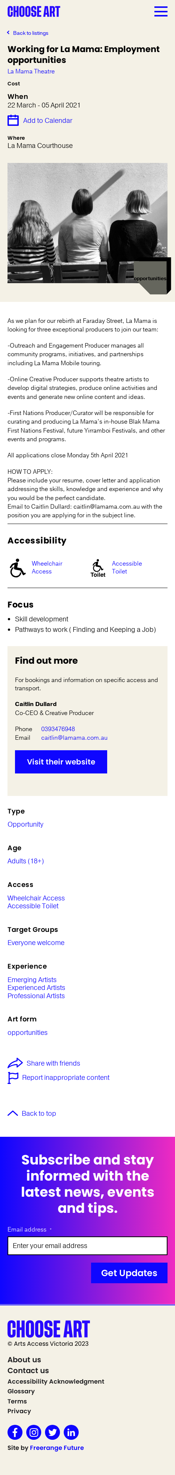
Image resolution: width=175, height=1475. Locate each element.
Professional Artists (36, 996)
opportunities (27, 1033)
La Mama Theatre (31, 71)
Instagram (33, 1432)
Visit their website (61, 762)
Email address (29, 1230)
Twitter (52, 1432)
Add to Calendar (47, 120)
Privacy (19, 1411)
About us (24, 1359)
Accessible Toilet (127, 568)
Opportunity (25, 825)
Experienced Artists (36, 988)
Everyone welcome (35, 943)
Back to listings (30, 33)
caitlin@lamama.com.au (74, 738)
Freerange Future (57, 1448)
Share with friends (43, 1064)
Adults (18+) (25, 861)
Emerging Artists (32, 980)
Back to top (39, 1114)
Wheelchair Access (47, 568)
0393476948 (58, 729)
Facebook (14, 1432)
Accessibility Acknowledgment (55, 1381)
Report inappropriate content (65, 1078)
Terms (17, 1401)
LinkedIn (71, 1432)
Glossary (21, 1391)
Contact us (28, 1370)
